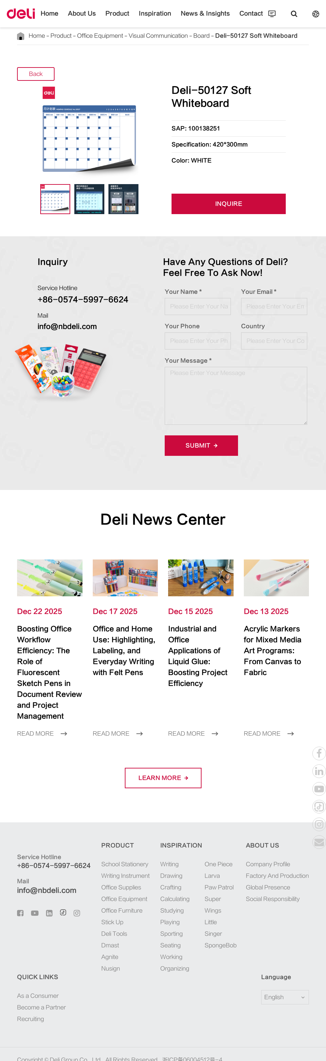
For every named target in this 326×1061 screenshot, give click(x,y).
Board (196, 36)
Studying (168, 889)
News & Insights (196, 18)
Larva (209, 854)
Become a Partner (41, 986)
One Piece (215, 842)
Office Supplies (114, 866)
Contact (235, 18)
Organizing (171, 947)
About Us (94, 18)
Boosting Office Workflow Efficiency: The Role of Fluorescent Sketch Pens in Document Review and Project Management (46, 661)
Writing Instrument (118, 854)
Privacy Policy (101, 1048)
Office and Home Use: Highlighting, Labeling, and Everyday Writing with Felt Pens (125, 645)
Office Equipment (97, 36)
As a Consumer (38, 974)
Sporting (168, 912)
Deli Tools (107, 912)
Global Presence (268, 866)
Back (36, 74)
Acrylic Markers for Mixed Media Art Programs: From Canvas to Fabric (271, 645)
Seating (167, 924)
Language (272, 955)
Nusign (103, 947)
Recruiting (30, 997)
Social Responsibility (273, 877)
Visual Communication (154, 36)
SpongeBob (216, 924)
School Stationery (117, 842)
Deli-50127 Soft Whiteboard (239, 36)
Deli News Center (163, 519)
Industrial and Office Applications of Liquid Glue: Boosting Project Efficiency (199, 645)
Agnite (102, 935)
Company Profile (268, 842)
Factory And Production (277, 854)
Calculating (171, 877)
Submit (199, 445)
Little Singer (210, 906)
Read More (42, 712)
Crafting (167, 866)
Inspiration (155, 18)
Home (66, 18)
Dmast (103, 924)
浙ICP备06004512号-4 (192, 1038)
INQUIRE (229, 204)
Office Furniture (114, 889)
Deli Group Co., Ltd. (76, 1038)
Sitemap (66, 1048)
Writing (166, 842)
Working (168, 935)
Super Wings (209, 883)
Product (124, 18)
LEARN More (163, 756)
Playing (166, 900)
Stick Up (105, 900)
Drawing (168, 854)
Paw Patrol (215, 866)
